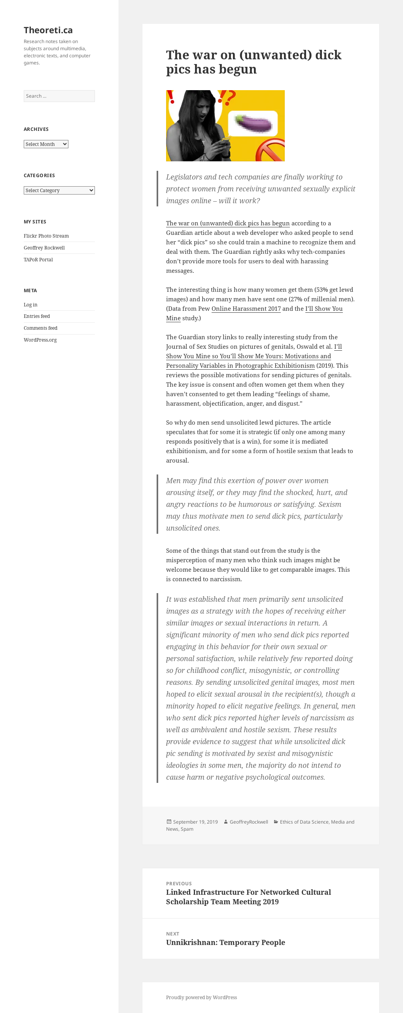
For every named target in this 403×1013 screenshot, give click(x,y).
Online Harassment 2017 (246, 308)
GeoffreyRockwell (249, 821)
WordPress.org (40, 339)
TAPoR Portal (38, 259)
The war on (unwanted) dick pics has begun (228, 223)
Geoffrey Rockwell (44, 247)
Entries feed (37, 316)
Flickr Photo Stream (46, 235)
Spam (187, 829)
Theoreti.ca (48, 30)
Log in (31, 304)
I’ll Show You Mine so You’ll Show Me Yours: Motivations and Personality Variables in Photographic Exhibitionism (254, 355)
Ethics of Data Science (304, 821)
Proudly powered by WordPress (201, 997)
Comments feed (40, 328)
